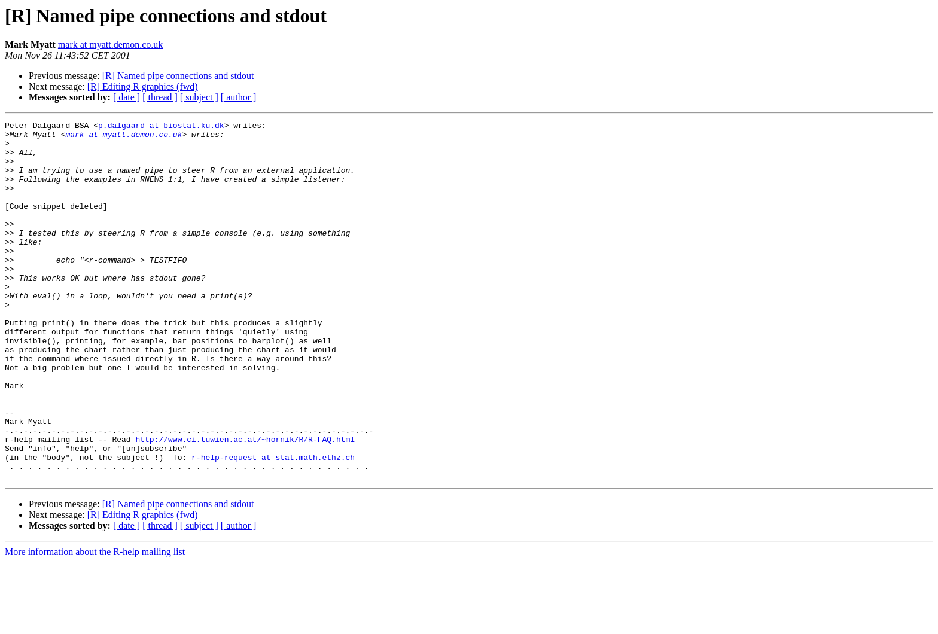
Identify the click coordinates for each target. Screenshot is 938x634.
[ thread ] (160, 97)
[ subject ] (199, 97)
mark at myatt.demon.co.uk (110, 44)
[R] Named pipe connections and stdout (178, 76)
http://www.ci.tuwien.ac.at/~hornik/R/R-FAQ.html (245, 503)
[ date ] (126, 97)
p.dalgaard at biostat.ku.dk (161, 126)
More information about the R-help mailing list (95, 623)
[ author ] (239, 97)
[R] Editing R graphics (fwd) (142, 86)
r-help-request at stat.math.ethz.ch (273, 525)
